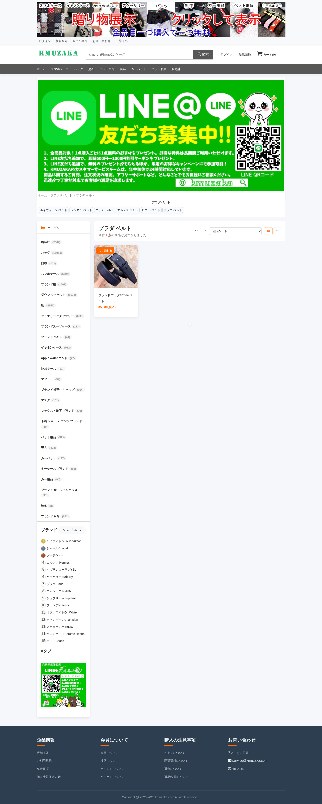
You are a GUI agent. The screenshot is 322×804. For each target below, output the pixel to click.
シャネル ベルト (81, 210)
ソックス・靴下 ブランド (58, 410)
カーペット (138, 69)
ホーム (41, 69)
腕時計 (176, 69)
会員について (109, 753)
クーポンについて (112, 777)
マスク (46, 400)
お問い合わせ (102, 41)
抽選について (109, 760)
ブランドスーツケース (56, 326)
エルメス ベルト (128, 210)
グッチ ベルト (104, 210)
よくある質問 (238, 753)
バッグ (78, 69)
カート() (266, 54)
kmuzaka (236, 768)
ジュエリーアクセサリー (58, 316)
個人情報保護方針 (49, 777)
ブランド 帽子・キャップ (58, 389)
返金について (173, 768)
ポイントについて (112, 768)
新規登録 (62, 41)
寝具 (123, 69)
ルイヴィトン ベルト (54, 210)
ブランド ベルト (61, 195)
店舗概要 (43, 753)
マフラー (47, 379)
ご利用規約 (44, 760)
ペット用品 (107, 69)
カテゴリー (52, 228)
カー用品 (47, 479)
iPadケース (49, 368)
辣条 (44, 506)
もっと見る (71, 530)
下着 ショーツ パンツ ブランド (61, 421)
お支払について (174, 753)
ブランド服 (158, 69)
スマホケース (60, 69)
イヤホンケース (52, 347)
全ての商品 (80, 41)
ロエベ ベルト (151, 210)
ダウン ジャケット (54, 294)
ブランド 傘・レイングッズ (59, 490)
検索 (203, 54)
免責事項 (43, 768)
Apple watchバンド (54, 358)
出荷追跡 (122, 41)
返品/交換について (176, 777)
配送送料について (176, 760)
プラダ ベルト (85, 195)
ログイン (45, 41)
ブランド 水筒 (51, 516)
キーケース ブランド (55, 468)
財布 (91, 69)
